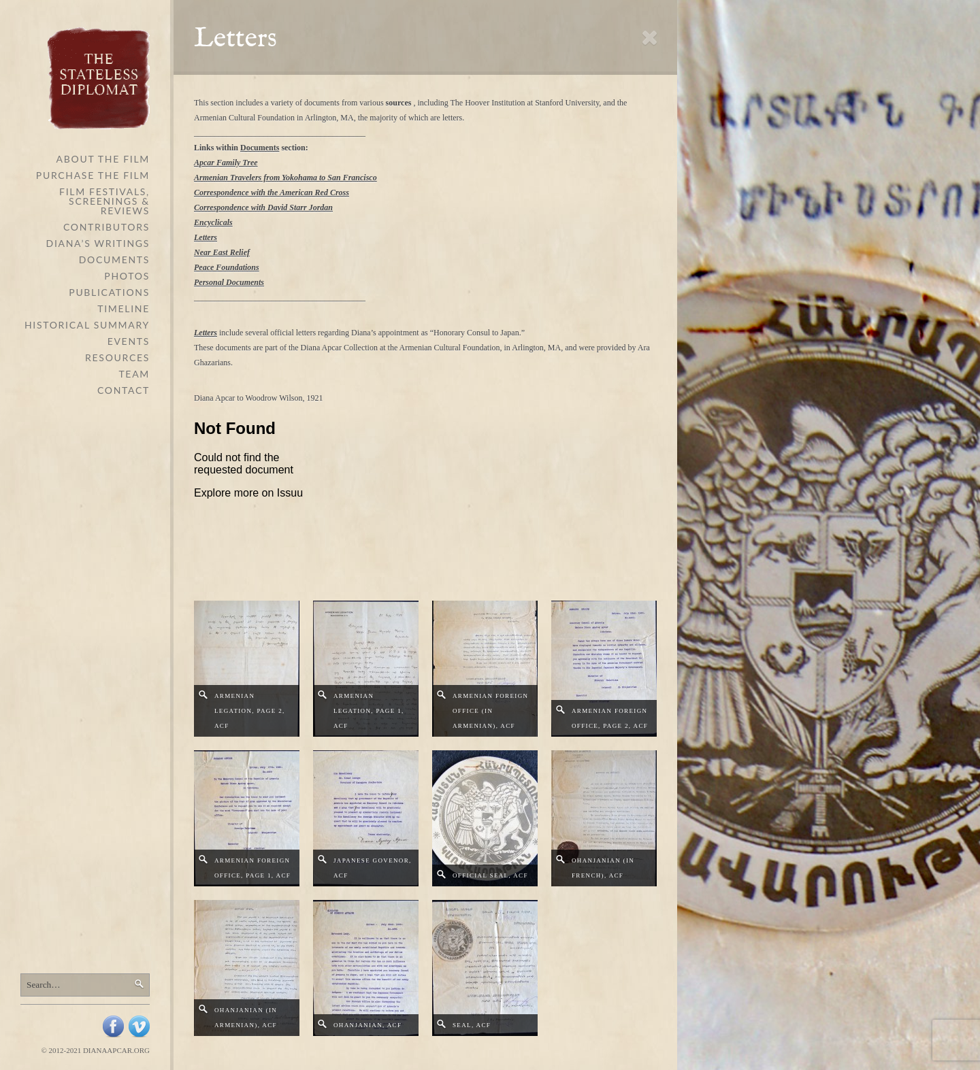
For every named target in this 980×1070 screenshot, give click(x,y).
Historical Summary (87, 325)
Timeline (123, 308)
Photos (127, 276)
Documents (114, 259)
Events (129, 341)
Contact (123, 390)
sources (399, 102)
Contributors (106, 227)
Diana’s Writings (98, 243)
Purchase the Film (93, 175)
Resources (117, 357)
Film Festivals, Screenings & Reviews (104, 201)
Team (134, 374)
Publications (109, 292)
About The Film (103, 159)
